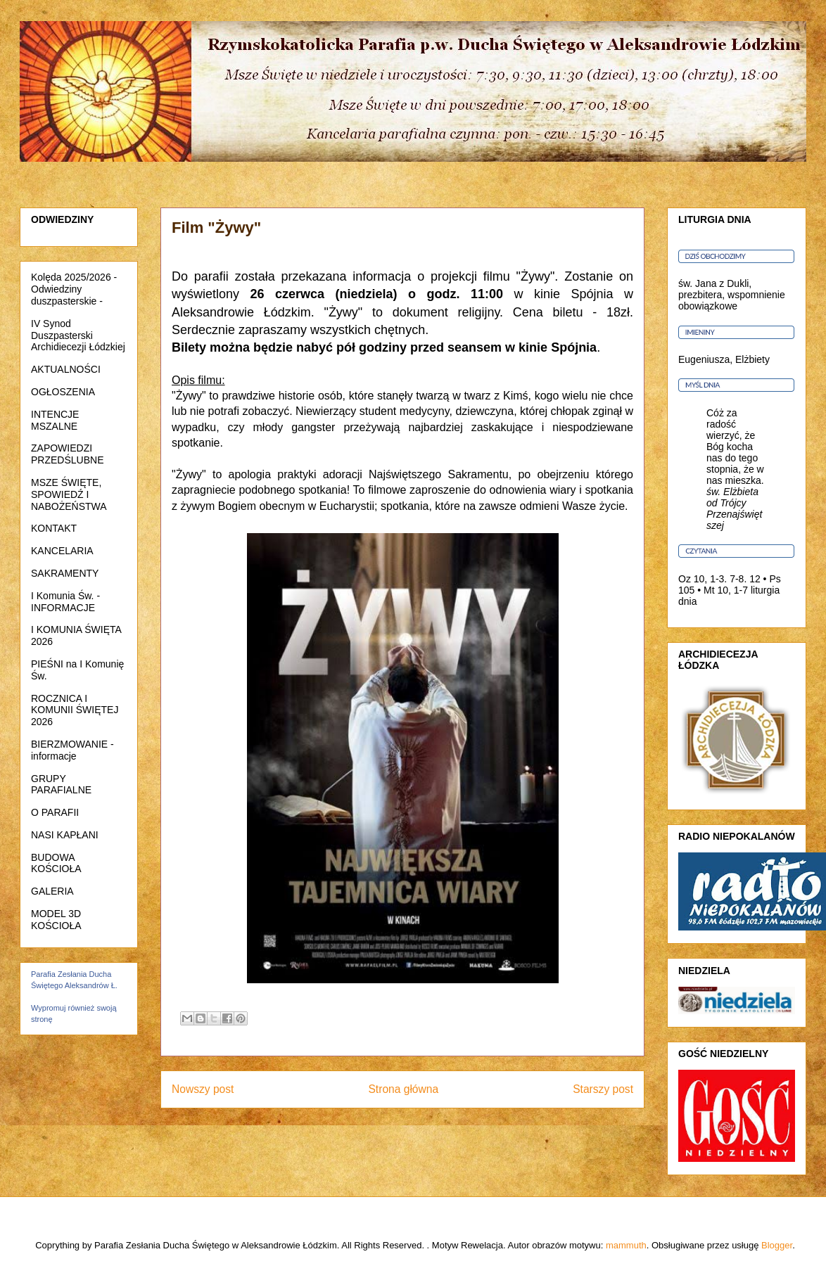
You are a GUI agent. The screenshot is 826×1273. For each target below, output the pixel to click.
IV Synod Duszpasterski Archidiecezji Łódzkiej (78, 335)
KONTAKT (54, 528)
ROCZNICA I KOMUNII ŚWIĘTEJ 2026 (74, 710)
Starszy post (603, 1089)
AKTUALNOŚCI (66, 369)
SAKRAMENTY (65, 573)
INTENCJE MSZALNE (55, 420)
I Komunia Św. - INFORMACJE (65, 601)
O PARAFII (55, 812)
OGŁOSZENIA (63, 391)
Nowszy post (203, 1089)
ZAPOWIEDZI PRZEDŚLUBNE (67, 454)
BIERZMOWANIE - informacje (72, 750)
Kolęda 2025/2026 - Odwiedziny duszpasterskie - (74, 289)
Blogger (776, 1245)
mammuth (626, 1245)
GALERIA (52, 891)
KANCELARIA (62, 550)
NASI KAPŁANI (65, 834)
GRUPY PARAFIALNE (61, 784)
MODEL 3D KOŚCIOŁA (56, 919)
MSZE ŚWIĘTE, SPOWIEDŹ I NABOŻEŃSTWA (69, 494)
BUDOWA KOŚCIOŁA (56, 863)
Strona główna (403, 1089)
